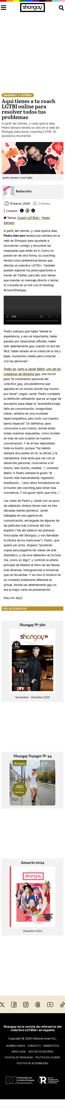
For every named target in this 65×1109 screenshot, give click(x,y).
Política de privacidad (19, 1057)
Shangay (10, 95)
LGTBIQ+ (26, 95)
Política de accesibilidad (32, 1063)
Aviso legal (19, 1051)
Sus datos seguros (40, 1051)
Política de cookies (47, 1057)
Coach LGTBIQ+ (29, 218)
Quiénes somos (15, 1045)
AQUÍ (19, 598)
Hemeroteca (51, 1045)
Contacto (34, 1045)
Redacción (24, 191)
